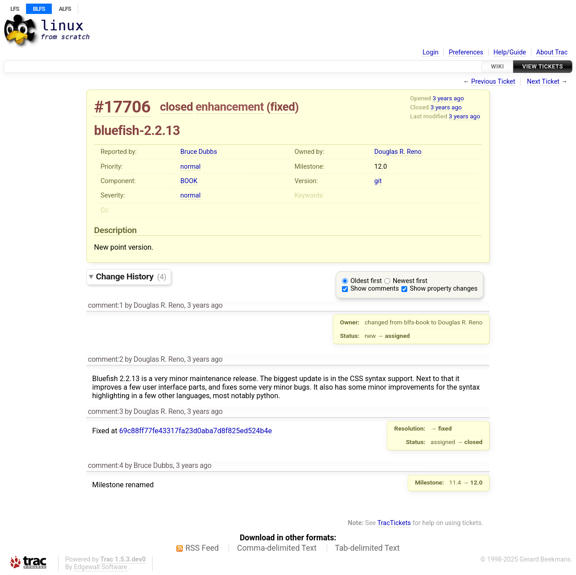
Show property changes (443, 288)
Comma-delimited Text (277, 548)
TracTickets (394, 523)
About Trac (552, 52)
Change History (131, 276)
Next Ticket (543, 81)
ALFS (65, 8)
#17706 (122, 107)
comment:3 (105, 411)
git (378, 181)
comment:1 (105, 305)
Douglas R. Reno (398, 152)
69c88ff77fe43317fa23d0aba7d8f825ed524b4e (195, 431)
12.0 (380, 167)
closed (176, 106)
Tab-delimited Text (367, 548)
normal (190, 167)
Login (431, 52)
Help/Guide (510, 52)
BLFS (39, 8)
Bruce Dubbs (198, 152)
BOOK (189, 181)
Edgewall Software (100, 567)
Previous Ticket (493, 81)
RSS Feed (202, 548)
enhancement (230, 106)
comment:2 (105, 359)
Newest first (410, 281)
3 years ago (448, 98)
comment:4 (105, 465)
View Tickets (542, 66)
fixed (282, 106)
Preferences (466, 52)
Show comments (375, 288)
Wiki (497, 66)
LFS (14, 8)
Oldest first (366, 281)
